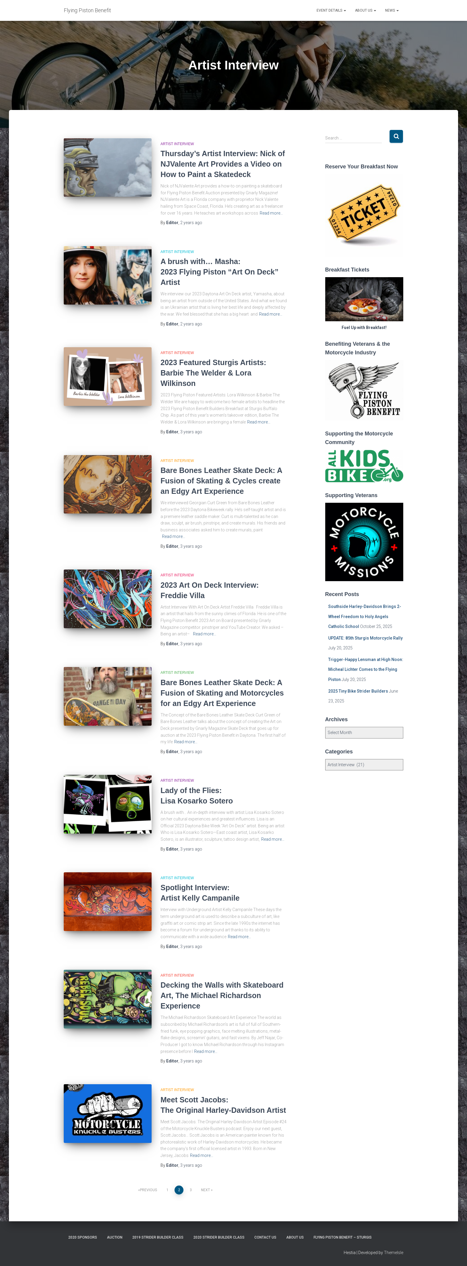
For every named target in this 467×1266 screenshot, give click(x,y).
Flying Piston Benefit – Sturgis (343, 1237)
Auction (114, 1237)
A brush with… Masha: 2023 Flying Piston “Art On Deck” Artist (219, 271)
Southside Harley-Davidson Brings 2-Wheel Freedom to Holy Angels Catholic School (364, 616)
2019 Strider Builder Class (157, 1237)
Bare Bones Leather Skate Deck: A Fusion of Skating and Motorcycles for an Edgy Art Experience (222, 693)
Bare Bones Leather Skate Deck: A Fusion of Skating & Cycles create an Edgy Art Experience (221, 480)
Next (205, 1190)
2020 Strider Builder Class (219, 1237)
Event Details (331, 10)
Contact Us (265, 1237)
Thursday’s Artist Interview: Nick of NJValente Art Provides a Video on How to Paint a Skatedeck (223, 164)
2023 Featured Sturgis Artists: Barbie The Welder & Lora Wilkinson (213, 372)
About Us (365, 10)
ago (191, 222)
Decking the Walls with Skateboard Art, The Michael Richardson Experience (222, 995)
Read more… (271, 213)
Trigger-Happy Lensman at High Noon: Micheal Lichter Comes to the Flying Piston (365, 669)
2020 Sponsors (82, 1237)
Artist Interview (177, 144)
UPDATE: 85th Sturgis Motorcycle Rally (365, 638)
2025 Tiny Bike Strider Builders (358, 691)
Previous (148, 1190)
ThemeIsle (393, 1252)
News (392, 10)
